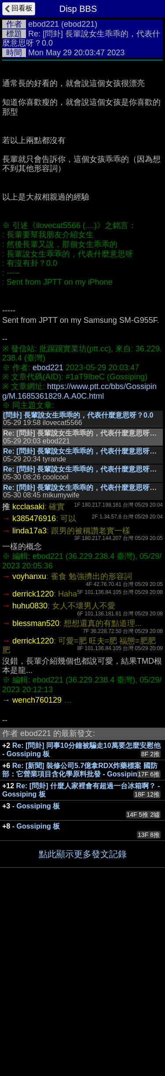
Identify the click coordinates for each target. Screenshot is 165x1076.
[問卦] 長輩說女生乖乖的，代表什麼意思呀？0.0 (78, 588)
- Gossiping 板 (36, 979)
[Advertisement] (82, 151)
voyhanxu (29, 749)
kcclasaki (28, 680)
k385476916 (34, 691)
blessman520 (35, 796)
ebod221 (43, 24)
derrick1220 (33, 767)
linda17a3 (29, 704)
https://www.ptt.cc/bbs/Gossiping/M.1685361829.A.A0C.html (79, 564)
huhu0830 (30, 779)
